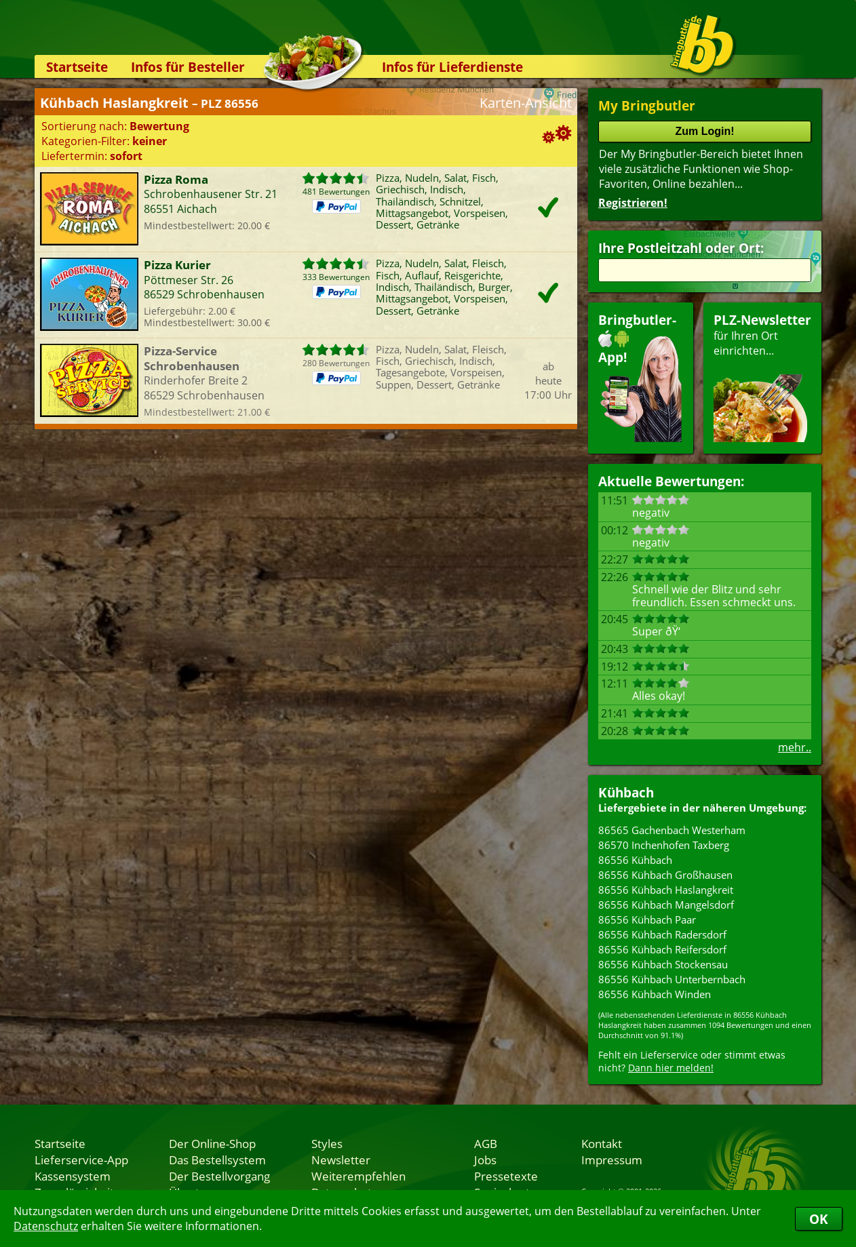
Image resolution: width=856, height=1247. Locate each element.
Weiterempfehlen (358, 1176)
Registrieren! (632, 202)
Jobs (485, 1159)
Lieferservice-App (81, 1159)
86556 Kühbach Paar (647, 919)
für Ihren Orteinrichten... (762, 376)
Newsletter (340, 1159)
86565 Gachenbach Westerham (671, 830)
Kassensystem (73, 1176)
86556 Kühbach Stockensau (663, 964)
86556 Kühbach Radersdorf (662, 934)
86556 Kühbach (635, 860)
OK (818, 1218)
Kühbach (626, 792)
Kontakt (601, 1143)
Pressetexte (506, 1176)
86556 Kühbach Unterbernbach (671, 979)
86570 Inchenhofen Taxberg (663, 845)
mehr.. (794, 747)
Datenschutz (46, 1226)
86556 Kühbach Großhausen (665, 875)
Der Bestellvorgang (219, 1176)
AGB (485, 1143)
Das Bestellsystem (217, 1159)
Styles (327, 1143)
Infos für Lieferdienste (452, 66)
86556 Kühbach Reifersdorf (662, 949)
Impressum (611, 1159)
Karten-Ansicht (526, 103)
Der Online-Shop (212, 1143)
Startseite (77, 66)
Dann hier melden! (671, 1067)
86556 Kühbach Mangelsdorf (666, 904)
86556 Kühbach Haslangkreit (665, 889)
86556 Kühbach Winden (654, 994)
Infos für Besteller (188, 66)
